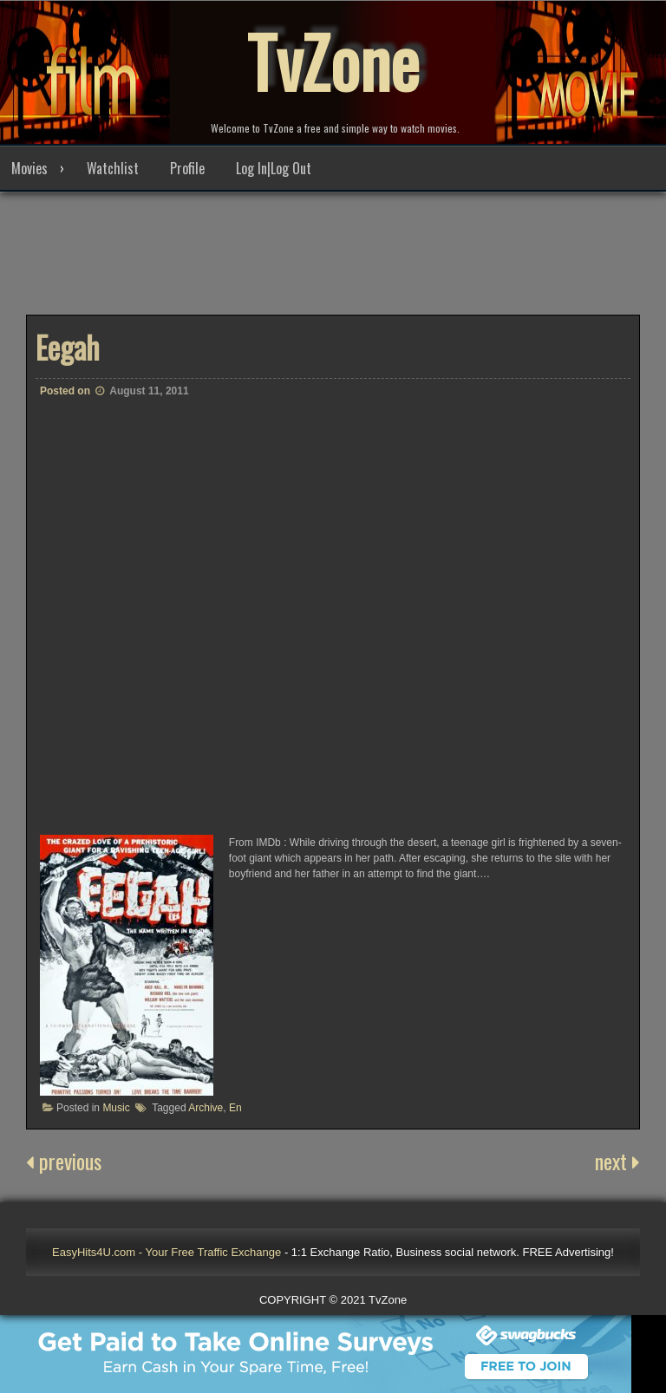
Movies (29, 168)
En (235, 1108)
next (617, 1160)
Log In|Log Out (273, 168)
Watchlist (113, 168)
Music (115, 1108)
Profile (187, 168)
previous (63, 1160)
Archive (205, 1108)
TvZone (333, 61)
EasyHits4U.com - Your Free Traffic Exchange (166, 1252)
